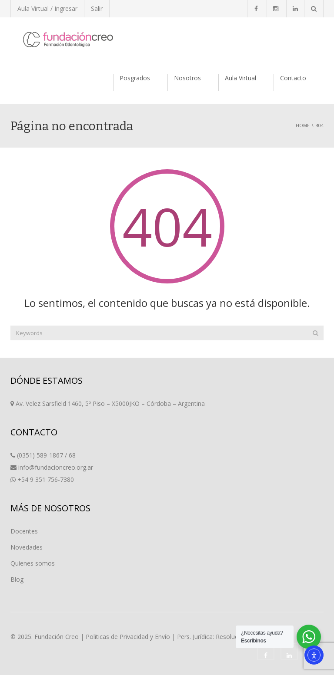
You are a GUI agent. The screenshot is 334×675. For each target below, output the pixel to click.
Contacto (293, 78)
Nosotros (187, 78)
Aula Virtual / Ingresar (47, 8)
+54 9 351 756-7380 (45, 479)
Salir (97, 8)
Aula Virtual (240, 78)
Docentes (24, 531)
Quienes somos (32, 563)
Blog (16, 579)
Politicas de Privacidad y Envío (128, 636)
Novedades (26, 547)
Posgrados (135, 78)
